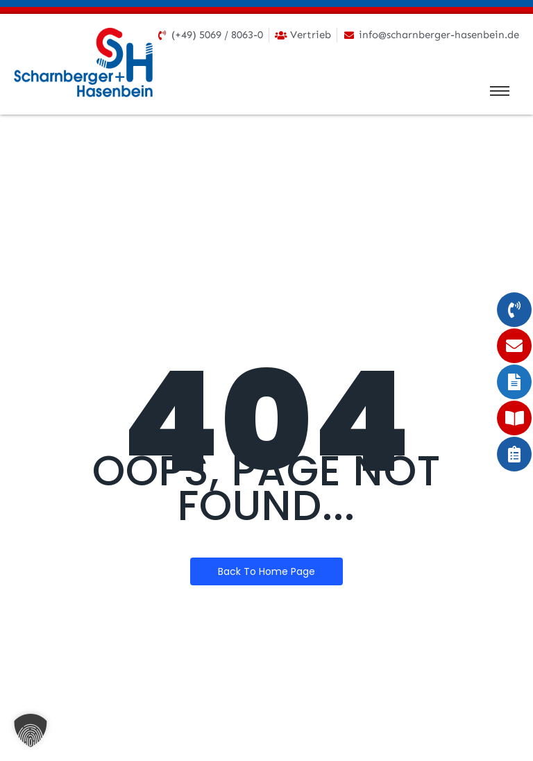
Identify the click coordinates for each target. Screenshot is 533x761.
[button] (30, 730)
